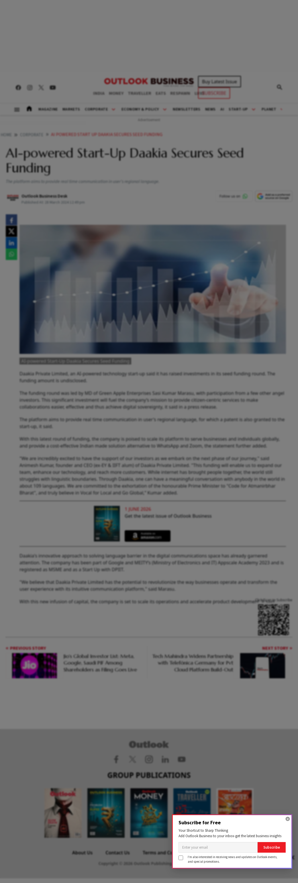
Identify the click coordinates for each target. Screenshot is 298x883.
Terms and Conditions (167, 853)
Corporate (96, 109)
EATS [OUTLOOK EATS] (161, 93)
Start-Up (238, 109)
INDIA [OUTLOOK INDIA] (99, 93)
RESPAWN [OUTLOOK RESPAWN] (180, 93)
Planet (269, 109)
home (6, 135)
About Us (82, 853)
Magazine (48, 109)
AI (222, 109)
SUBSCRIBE (214, 93)
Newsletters (187, 109)
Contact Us (117, 853)
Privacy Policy (219, 853)
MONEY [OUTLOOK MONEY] (116, 93)
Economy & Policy (140, 109)
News (210, 109)
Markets (71, 109)
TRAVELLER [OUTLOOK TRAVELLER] (139, 93)
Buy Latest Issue (219, 81)
